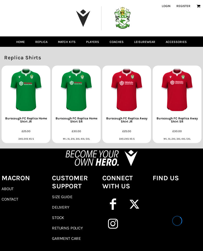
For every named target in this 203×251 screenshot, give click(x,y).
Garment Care (66, 238)
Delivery (60, 207)
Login (166, 6)
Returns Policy (67, 228)
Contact (10, 199)
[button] (198, 6)
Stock (58, 217)
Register (183, 6)
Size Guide (62, 196)
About (8, 188)
